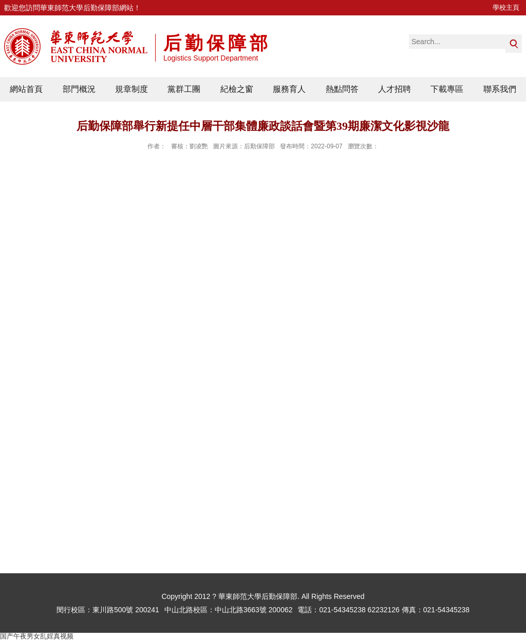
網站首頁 (26, 89)
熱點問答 (342, 89)
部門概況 (79, 89)
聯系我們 (499, 89)
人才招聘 (394, 89)
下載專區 (446, 89)
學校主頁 (506, 7)
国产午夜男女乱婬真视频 (36, 636)
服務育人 (289, 89)
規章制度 (131, 89)
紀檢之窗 (236, 89)
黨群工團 (183, 89)
